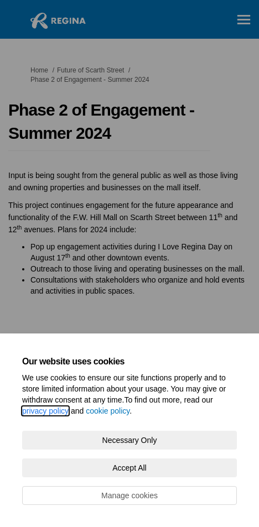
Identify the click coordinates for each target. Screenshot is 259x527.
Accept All (129, 467)
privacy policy (45, 410)
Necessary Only (129, 440)
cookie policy (108, 410)
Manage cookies (129, 495)
